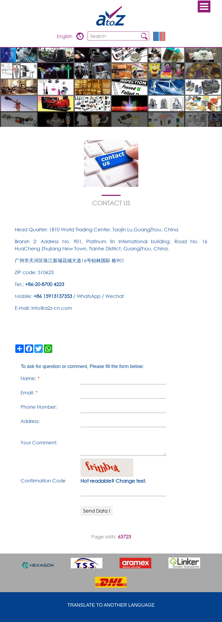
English (65, 36)
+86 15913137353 (53, 296)
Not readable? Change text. (113, 481)
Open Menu (204, 6)
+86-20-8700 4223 (44, 284)
